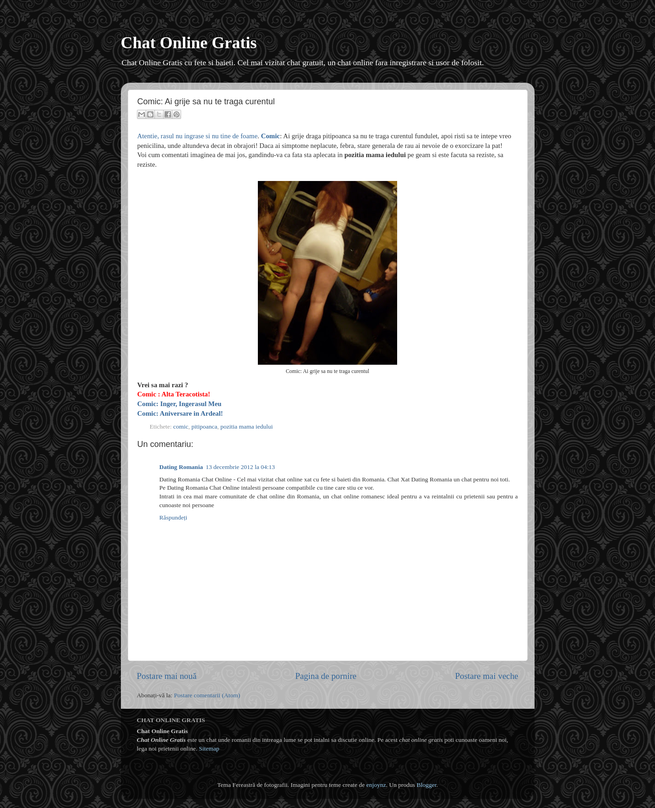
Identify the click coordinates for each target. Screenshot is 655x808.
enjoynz (376, 784)
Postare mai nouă (167, 676)
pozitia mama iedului (247, 426)
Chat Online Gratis (189, 43)
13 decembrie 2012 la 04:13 (240, 466)
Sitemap (209, 748)
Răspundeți (173, 517)
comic (180, 426)
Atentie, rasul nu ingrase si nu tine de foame (197, 136)
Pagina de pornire (325, 676)
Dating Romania (181, 466)
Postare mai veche (486, 676)
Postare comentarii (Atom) (207, 695)
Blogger (426, 784)
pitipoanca (204, 426)
